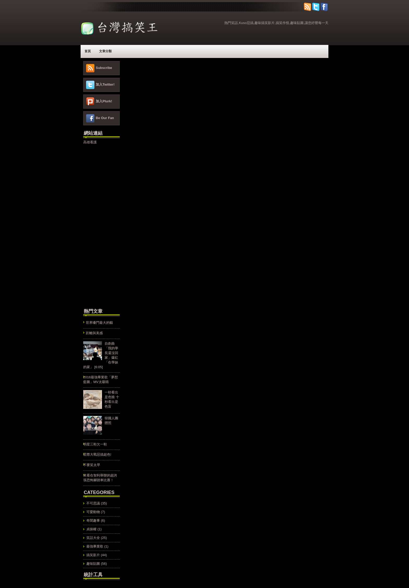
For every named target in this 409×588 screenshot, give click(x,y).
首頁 (88, 51)
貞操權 (91, 529)
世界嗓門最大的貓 (99, 323)
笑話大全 (93, 538)
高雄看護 (90, 142)
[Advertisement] (99, 225)
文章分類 (105, 51)
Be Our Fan (105, 118)
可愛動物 (93, 512)
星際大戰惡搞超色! (97, 454)
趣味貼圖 (93, 564)
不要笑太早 (91, 465)
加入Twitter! (105, 84)
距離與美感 (94, 333)
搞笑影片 (93, 555)
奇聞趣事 (93, 520)
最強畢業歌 (94, 546)
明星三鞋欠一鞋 (95, 444)
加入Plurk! (104, 101)
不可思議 (93, 503)
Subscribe (104, 68)
